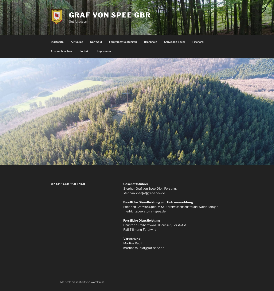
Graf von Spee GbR (110, 15)
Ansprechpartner (61, 51)
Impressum (104, 51)
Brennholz (150, 41)
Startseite (57, 41)
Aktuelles (77, 41)
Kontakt (85, 51)
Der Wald (96, 41)
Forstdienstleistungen (123, 41)
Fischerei (198, 41)
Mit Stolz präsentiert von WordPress (82, 282)
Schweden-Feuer (174, 41)
